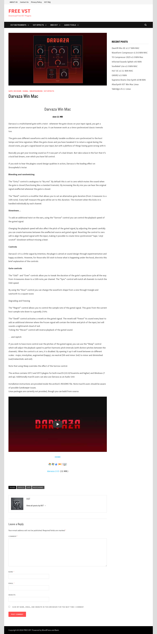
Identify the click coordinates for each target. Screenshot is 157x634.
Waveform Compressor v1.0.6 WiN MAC (130, 52)
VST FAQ (47, 2)
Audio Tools (70, 25)
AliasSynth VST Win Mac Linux (125, 84)
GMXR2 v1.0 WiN (119, 75)
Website (12, 595)
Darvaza (21, 487)
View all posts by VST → (36, 505)
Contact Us (24, 2)
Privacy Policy (36, 2)
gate (29, 487)
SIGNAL (25, 91)
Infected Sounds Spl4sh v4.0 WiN (127, 61)
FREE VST (19, 10)
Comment (13, 536)
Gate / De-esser (14, 91)
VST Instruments (18, 25)
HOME (58, 457)
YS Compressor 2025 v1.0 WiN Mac (127, 57)
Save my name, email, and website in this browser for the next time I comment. (48, 607)
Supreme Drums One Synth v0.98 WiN (129, 79)
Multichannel (38, 487)
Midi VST (54, 25)
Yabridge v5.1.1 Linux (121, 88)
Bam (57, 630)
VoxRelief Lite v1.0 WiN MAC (124, 66)
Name (11, 572)
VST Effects (38, 25)
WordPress (46, 630)
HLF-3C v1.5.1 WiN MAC (122, 70)
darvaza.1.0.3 (53, 471)
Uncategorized (36, 91)
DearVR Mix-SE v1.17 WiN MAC (125, 48)
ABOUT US (14, 2)
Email (11, 583)
